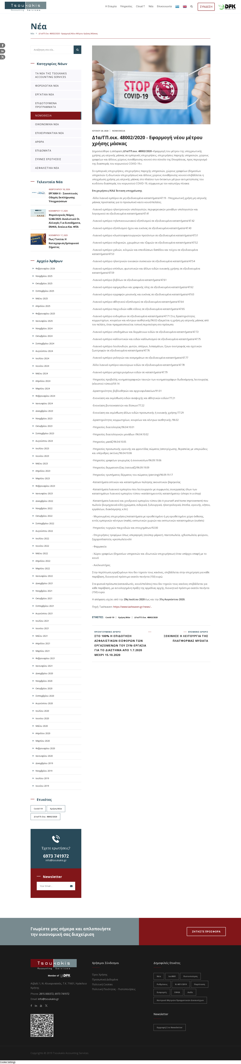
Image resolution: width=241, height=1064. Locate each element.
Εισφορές (162, 992)
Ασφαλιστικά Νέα (47, 168)
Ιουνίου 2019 (42, 785)
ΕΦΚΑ (177, 992)
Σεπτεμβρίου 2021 (45, 605)
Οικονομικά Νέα (47, 124)
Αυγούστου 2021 (44, 613)
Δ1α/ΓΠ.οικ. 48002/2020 (146, 617)
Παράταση (199, 984)
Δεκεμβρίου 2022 (44, 501)
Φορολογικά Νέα (47, 85)
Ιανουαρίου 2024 (44, 403)
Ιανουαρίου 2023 (44, 493)
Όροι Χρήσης (99, 974)
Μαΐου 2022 (42, 553)
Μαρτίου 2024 (43, 388)
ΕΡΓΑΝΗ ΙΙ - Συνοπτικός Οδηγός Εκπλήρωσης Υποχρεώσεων (63, 197)
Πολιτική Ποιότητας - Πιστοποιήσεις (114, 989)
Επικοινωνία (164, 6)
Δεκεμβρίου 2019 (44, 763)
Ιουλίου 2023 (42, 448)
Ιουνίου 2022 (42, 545)
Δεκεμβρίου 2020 (44, 673)
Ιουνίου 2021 (42, 628)
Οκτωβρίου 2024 (44, 335)
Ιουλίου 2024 (42, 358)
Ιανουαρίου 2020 (44, 755)
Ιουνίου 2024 (42, 365)
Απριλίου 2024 (43, 381)
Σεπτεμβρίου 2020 (45, 695)
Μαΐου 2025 (42, 298)
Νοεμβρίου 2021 (44, 590)
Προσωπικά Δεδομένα (105, 979)
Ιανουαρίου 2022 (44, 575)
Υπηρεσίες (126, 6)
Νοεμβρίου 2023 (44, 418)
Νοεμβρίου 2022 (44, 508)
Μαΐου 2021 (42, 635)
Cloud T (140, 6)
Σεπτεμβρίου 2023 (45, 433)
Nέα (32, 33)
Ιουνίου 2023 (42, 455)
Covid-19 (109, 617)
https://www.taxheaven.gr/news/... (132, 606)
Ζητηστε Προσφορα (206, 931)
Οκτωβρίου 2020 (44, 688)
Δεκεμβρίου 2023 (44, 410)
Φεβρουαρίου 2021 (45, 658)
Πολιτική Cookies (102, 984)
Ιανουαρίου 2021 (44, 665)
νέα (159, 976)
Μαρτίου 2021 (43, 650)
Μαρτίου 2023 (43, 478)
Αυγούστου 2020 (44, 703)
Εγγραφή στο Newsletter (169, 1027)
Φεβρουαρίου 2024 (45, 395)
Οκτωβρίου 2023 (44, 426)
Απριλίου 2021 (43, 643)
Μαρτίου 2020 (43, 740)
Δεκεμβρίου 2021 (44, 583)
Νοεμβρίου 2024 (44, 328)
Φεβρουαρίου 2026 (45, 268)
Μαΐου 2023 (42, 463)
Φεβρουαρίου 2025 (45, 313)
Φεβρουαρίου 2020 (45, 748)
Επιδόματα (43, 150)
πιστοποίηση (190, 976)
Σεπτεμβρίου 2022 (45, 523)
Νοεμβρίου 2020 (44, 680)
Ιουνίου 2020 (42, 718)
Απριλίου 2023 (43, 470)
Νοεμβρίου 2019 (44, 770)
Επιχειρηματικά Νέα (49, 133)
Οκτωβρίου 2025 (44, 283)
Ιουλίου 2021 (42, 620)
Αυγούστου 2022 (44, 530)
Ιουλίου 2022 (42, 538)
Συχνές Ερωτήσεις (48, 159)
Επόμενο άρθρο (182, 636)
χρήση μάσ (124, 617)
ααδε (190, 992)
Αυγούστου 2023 (44, 440)
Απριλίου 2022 (43, 560)
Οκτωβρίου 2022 (44, 515)
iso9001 (172, 976)
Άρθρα (39, 142)
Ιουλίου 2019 (42, 778)
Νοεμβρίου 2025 (44, 276)
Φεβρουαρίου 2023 (45, 485)
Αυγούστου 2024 (44, 351)
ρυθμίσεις (162, 984)
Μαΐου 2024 (42, 373)
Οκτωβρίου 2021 (44, 598)
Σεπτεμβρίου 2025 (45, 290)
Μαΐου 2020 (42, 725)
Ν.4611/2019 (181, 984)
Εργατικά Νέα (44, 94)
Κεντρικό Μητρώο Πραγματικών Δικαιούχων (180, 1000)
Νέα (151, 6)
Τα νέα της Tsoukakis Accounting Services (51, 75)
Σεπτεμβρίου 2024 (45, 343)
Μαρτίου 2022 (43, 568)
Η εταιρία (111, 6)
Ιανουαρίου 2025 (44, 320)
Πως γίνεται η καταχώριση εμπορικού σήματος (64, 243)
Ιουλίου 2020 (42, 710)
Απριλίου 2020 (43, 733)
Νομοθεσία (43, 115)
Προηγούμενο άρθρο (120, 643)
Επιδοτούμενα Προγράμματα (46, 105)
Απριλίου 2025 (43, 306)
